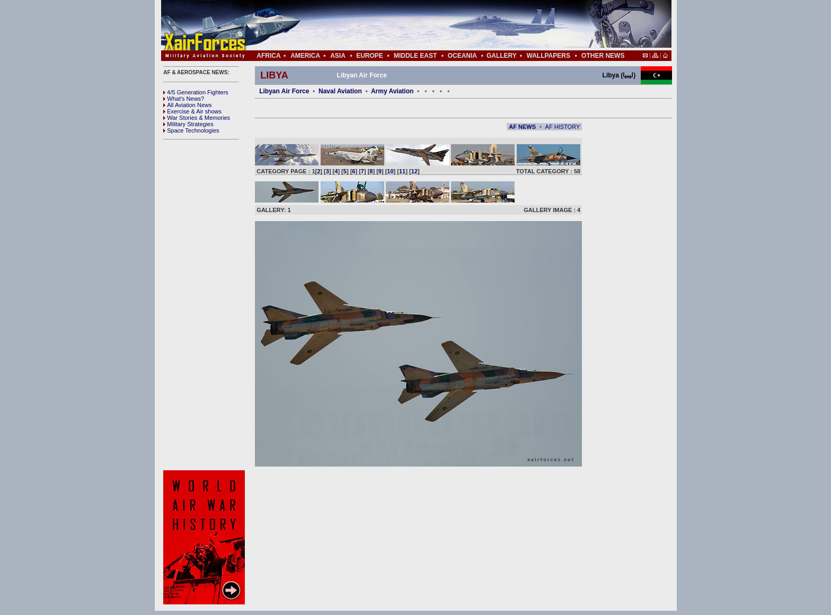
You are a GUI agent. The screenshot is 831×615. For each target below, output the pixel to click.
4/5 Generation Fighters (196, 92)
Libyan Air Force (284, 91)
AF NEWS (522, 127)
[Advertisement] (448, 25)
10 (390, 171)
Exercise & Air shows (192, 111)
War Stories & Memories (196, 118)
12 (414, 171)
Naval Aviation (340, 91)
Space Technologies (191, 130)
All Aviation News (187, 105)
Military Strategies (188, 124)
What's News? (183, 98)
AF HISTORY (562, 127)
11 (402, 171)
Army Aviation (392, 91)
